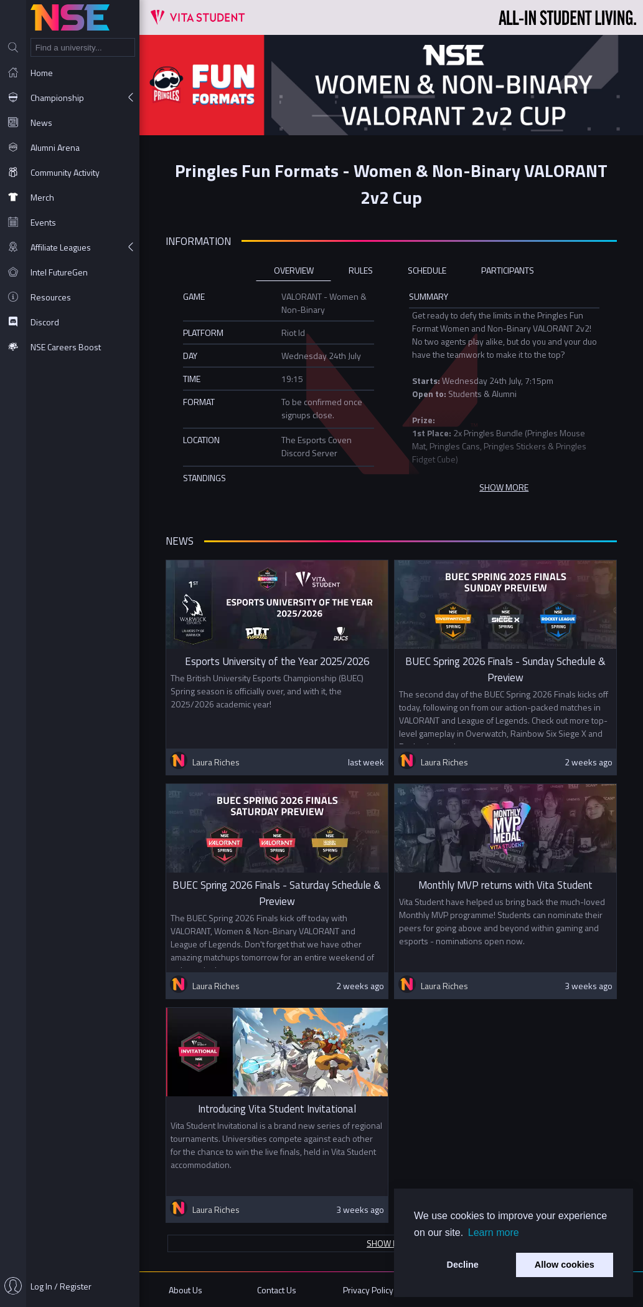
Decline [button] (463, 1265)
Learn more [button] (493, 1232)
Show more (391, 1243)
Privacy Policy (368, 1289)
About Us (185, 1289)
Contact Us (276, 1289)
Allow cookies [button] (564, 1265)
